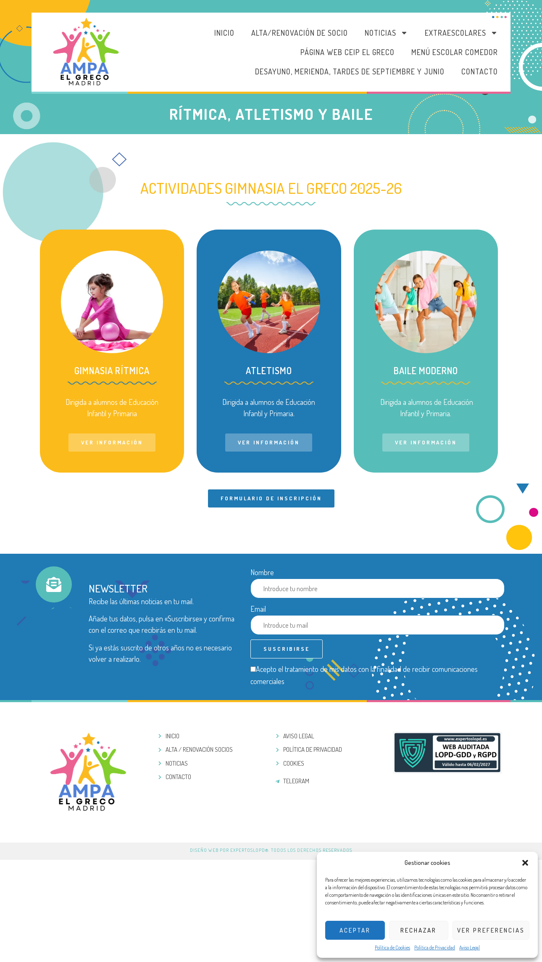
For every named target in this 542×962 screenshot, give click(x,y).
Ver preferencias (491, 930)
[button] (525, 863)
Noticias (386, 33)
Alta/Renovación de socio (299, 32)
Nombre (262, 572)
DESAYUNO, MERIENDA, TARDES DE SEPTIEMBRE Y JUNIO (350, 71)
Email (258, 608)
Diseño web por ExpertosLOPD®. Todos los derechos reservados (271, 850)
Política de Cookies (392, 947)
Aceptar (355, 930)
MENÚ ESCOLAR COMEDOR (454, 52)
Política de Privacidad (434, 947)
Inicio (224, 32)
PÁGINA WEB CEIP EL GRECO (347, 52)
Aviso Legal (469, 947)
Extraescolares (461, 33)
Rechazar (418, 930)
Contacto (479, 71)
